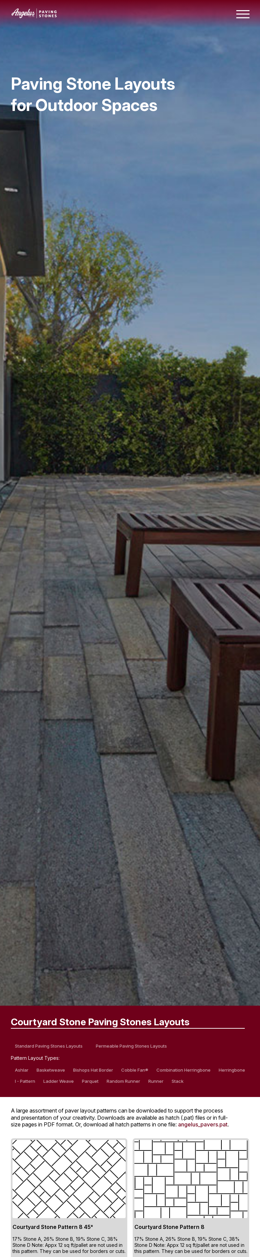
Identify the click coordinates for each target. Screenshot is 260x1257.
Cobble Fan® (134, 1070)
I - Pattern (25, 1081)
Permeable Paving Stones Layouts (131, 1046)
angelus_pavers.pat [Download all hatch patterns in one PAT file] (203, 1124)
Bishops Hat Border (93, 1070)
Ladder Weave (58, 1081)
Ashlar (21, 1070)
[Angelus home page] (34, 16)
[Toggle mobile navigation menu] (243, 14)
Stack (177, 1081)
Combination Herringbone (183, 1070)
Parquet (90, 1081)
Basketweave (51, 1070)
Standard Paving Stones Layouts (49, 1046)
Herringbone (232, 1070)
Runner (156, 1081)
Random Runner (123, 1081)
